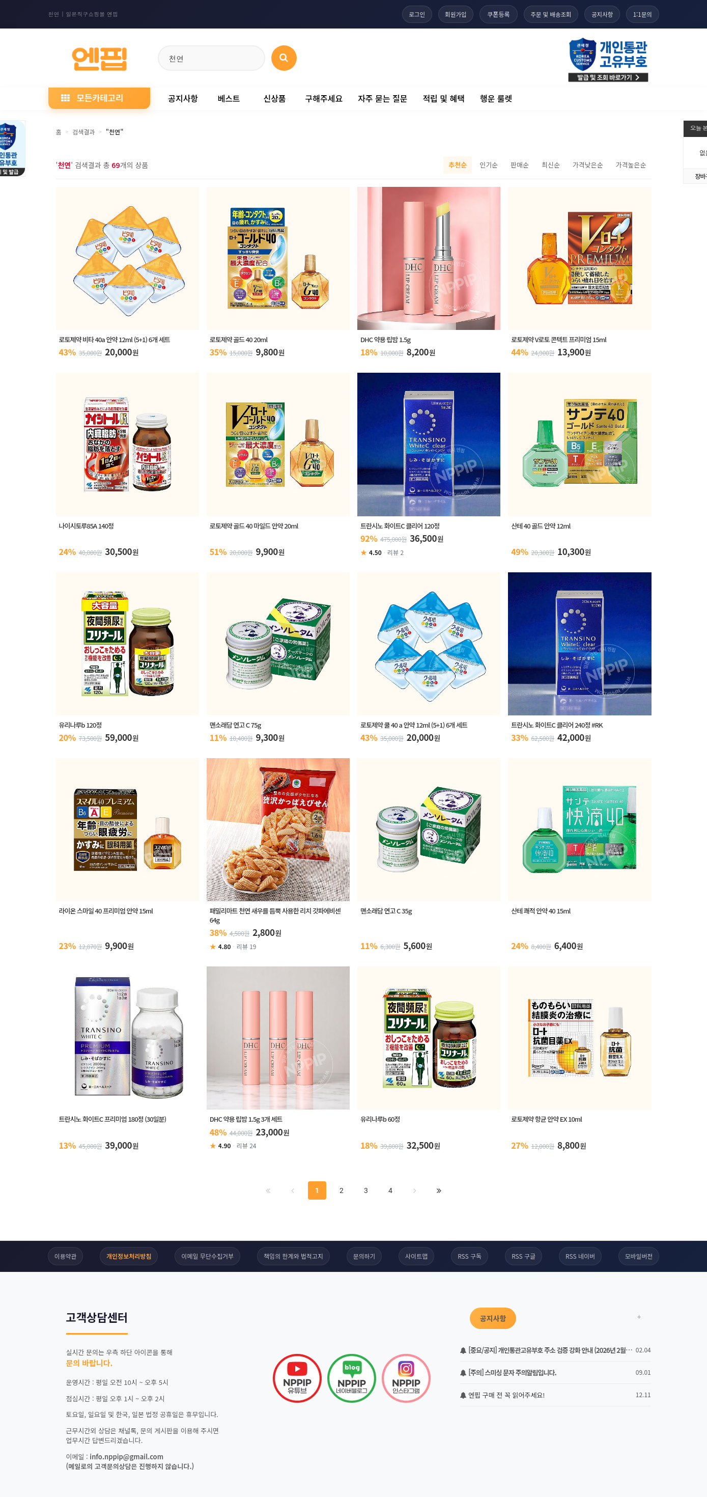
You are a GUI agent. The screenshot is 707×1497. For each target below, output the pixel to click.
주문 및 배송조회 (545, 14)
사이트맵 (417, 1258)
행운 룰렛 (496, 98)
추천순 (457, 165)
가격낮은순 (588, 165)
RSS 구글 (524, 1258)
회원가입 (447, 14)
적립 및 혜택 (443, 98)
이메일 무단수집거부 (207, 1258)
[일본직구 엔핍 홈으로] (99, 56)
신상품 (274, 98)
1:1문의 (642, 14)
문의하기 (364, 1258)
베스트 (228, 98)
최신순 (551, 165)
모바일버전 (640, 1258)
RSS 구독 (470, 1258)
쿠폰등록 (490, 14)
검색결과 (83, 131)
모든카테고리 (92, 97)
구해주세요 (324, 98)
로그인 (406, 14)
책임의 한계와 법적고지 (293, 1258)
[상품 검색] (284, 58)
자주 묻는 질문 (382, 98)
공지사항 (599, 14)
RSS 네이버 (581, 1258)
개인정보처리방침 (128, 1258)
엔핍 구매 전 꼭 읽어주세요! (502, 1397)
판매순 (520, 165)
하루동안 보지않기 (94, 1470)
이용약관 (64, 1258)
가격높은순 (631, 165)
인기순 (488, 165)
